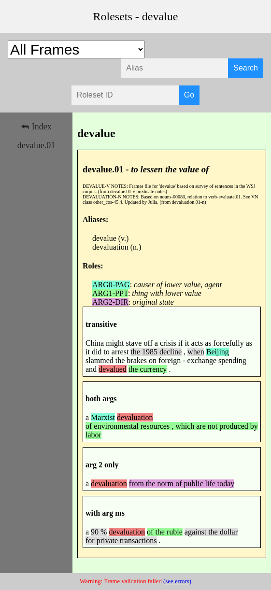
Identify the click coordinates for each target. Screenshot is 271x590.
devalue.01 (36, 145)
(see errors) (177, 581)
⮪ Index (36, 126)
